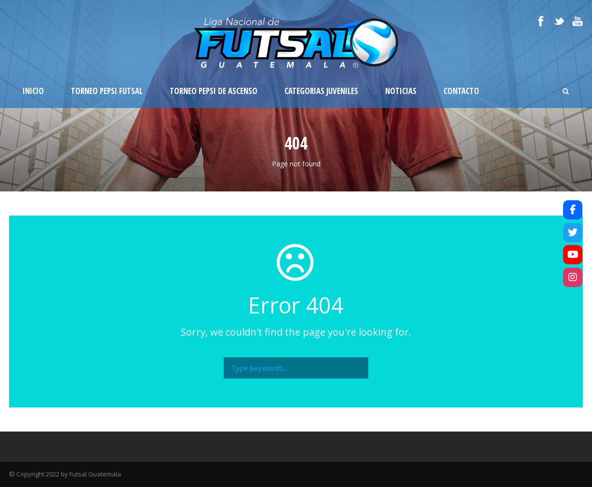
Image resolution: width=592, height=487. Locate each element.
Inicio (33, 90)
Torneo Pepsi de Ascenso (213, 90)
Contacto (461, 90)
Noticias (401, 90)
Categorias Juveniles (321, 90)
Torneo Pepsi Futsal (107, 90)
